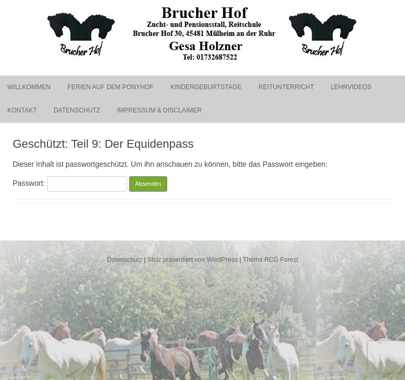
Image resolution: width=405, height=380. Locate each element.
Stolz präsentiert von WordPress (192, 259)
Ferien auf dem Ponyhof (110, 87)
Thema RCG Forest (270, 259)
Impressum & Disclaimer (159, 110)
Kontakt (22, 110)
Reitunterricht (286, 87)
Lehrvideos (351, 87)
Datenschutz (77, 110)
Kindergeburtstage (206, 87)
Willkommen (29, 87)
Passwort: (70, 183)
